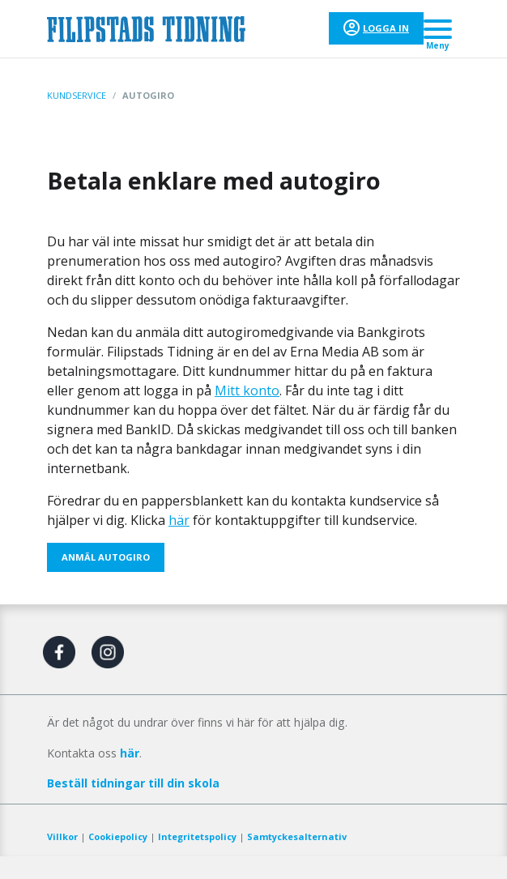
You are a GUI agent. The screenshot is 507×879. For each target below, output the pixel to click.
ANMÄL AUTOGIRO (106, 557)
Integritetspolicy (197, 836)
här (179, 520)
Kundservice (76, 95)
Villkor (62, 836)
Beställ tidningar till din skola (133, 783)
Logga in (386, 28)
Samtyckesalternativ (297, 836)
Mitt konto (247, 390)
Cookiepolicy (117, 836)
